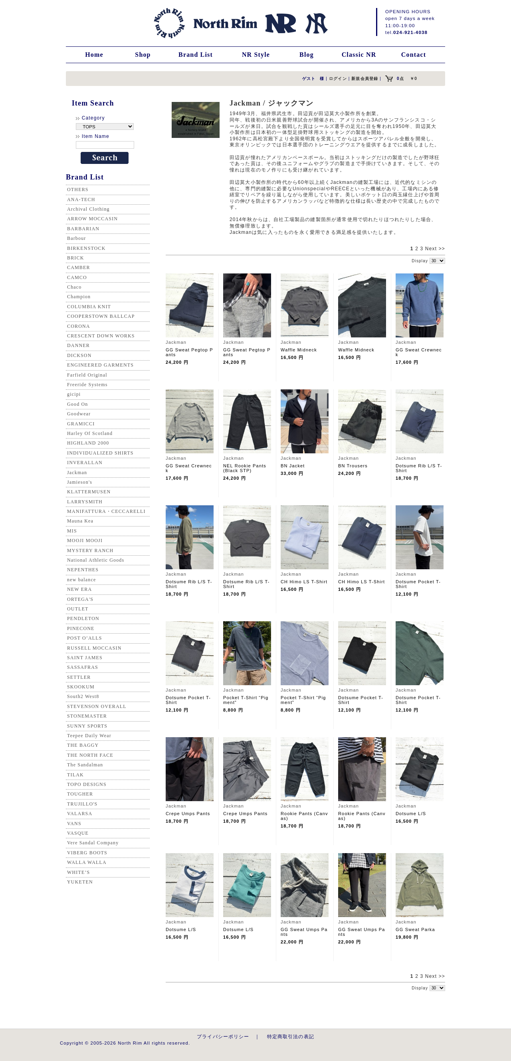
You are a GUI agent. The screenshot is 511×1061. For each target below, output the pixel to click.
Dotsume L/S (411, 813)
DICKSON (79, 355)
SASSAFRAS (82, 667)
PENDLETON (83, 618)
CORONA (78, 326)
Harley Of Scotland (90, 433)
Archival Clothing (88, 209)
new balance (81, 579)
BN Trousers (353, 465)
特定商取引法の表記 (290, 1036)
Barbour (76, 238)
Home (94, 54)
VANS (74, 823)
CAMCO (77, 277)
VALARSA (79, 813)
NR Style (256, 54)
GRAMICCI (81, 424)
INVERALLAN (85, 462)
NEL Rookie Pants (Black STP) (244, 468)
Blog (306, 54)
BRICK (75, 258)
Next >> (435, 248)
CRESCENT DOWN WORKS (101, 336)
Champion (79, 296)
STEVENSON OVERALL (97, 706)
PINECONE (81, 628)
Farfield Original (87, 375)
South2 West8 (83, 696)
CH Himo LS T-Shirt (304, 581)
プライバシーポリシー (223, 1036)
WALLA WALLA (87, 862)
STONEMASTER (87, 716)
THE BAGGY (83, 745)
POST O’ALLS (84, 638)
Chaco (74, 287)
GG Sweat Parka (415, 929)
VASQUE (78, 833)
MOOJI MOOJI (85, 540)
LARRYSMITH (85, 502)
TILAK (75, 775)
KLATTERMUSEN (89, 492)
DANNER (78, 345)
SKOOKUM (81, 687)
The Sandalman (85, 765)
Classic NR (359, 54)
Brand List (195, 54)
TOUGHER (80, 794)
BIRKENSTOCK (86, 248)
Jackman (77, 472)
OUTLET (78, 609)
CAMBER (78, 267)
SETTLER (79, 677)
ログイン (338, 78)
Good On (77, 404)
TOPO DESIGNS (87, 784)
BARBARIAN (83, 228)
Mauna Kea (80, 521)
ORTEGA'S (80, 599)
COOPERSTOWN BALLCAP (101, 316)
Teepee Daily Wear (89, 735)
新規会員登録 (364, 78)
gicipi (74, 394)
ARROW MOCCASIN (92, 218)
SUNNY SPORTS (87, 726)
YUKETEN (80, 882)
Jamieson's (79, 482)
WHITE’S (78, 872)
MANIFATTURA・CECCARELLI (106, 511)
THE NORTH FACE (90, 755)
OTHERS (78, 189)
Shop (143, 54)
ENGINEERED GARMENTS (100, 365)
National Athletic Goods (95, 560)
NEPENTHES (83, 569)
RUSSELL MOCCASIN (94, 648)
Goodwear (79, 414)
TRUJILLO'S (82, 804)
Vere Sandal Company (93, 843)
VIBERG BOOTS (87, 853)
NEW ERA (79, 589)
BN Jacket (293, 465)
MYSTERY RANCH (90, 550)
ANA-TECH (81, 199)
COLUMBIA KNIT (89, 306)
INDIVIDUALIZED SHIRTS (100, 453)
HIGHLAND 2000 (88, 443)
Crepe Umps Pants (188, 813)
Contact (413, 54)
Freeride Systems (87, 384)
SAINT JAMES (85, 657)
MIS (72, 531)
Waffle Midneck (299, 349)
